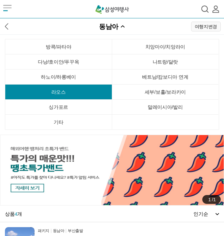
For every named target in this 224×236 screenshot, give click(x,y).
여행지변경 (206, 26)
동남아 (108, 26)
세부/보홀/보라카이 (165, 92)
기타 (58, 122)
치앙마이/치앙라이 (165, 46)
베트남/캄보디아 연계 (165, 77)
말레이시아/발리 (165, 107)
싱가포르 (58, 107)
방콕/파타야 (58, 46)
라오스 (58, 92)
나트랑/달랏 (165, 62)
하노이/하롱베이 (58, 77)
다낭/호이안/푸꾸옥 (58, 62)
